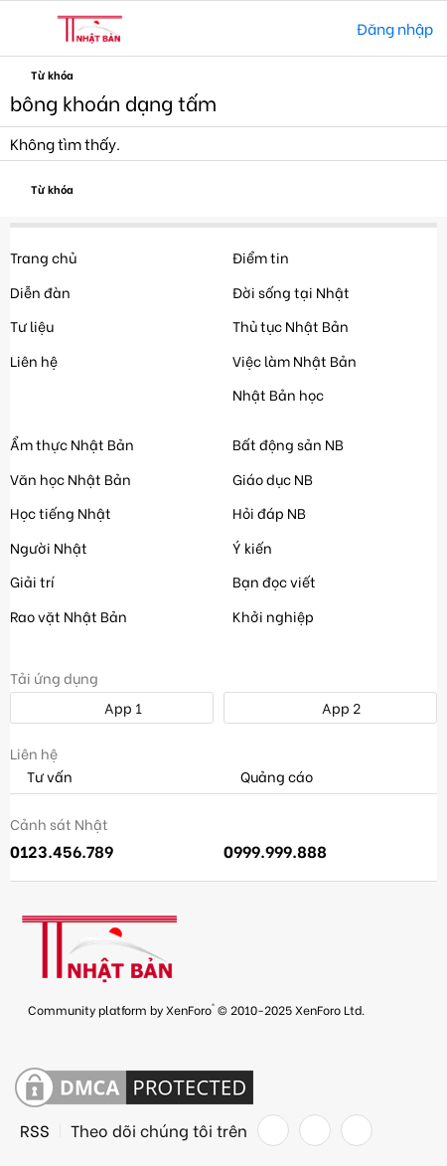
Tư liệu (32, 325)
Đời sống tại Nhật (291, 291)
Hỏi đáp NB (269, 512)
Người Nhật (48, 547)
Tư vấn (41, 776)
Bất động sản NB (288, 443)
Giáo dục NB (272, 478)
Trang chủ (43, 257)
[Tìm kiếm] (327, 28)
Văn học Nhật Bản (70, 478)
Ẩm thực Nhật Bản (72, 443)
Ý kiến (252, 547)
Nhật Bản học (278, 394)
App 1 (112, 707)
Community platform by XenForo (196, 1008)
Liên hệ (34, 360)
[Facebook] (273, 1130)
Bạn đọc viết (274, 581)
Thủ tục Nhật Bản (290, 325)
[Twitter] (315, 1130)
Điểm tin (260, 257)
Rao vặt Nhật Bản (68, 615)
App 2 (330, 707)
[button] (27, 29)
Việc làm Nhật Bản (294, 360)
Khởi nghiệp (273, 615)
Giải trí (32, 581)
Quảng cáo (268, 776)
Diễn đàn (40, 291)
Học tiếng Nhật (60, 512)
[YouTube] (356, 1130)
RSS (35, 1130)
